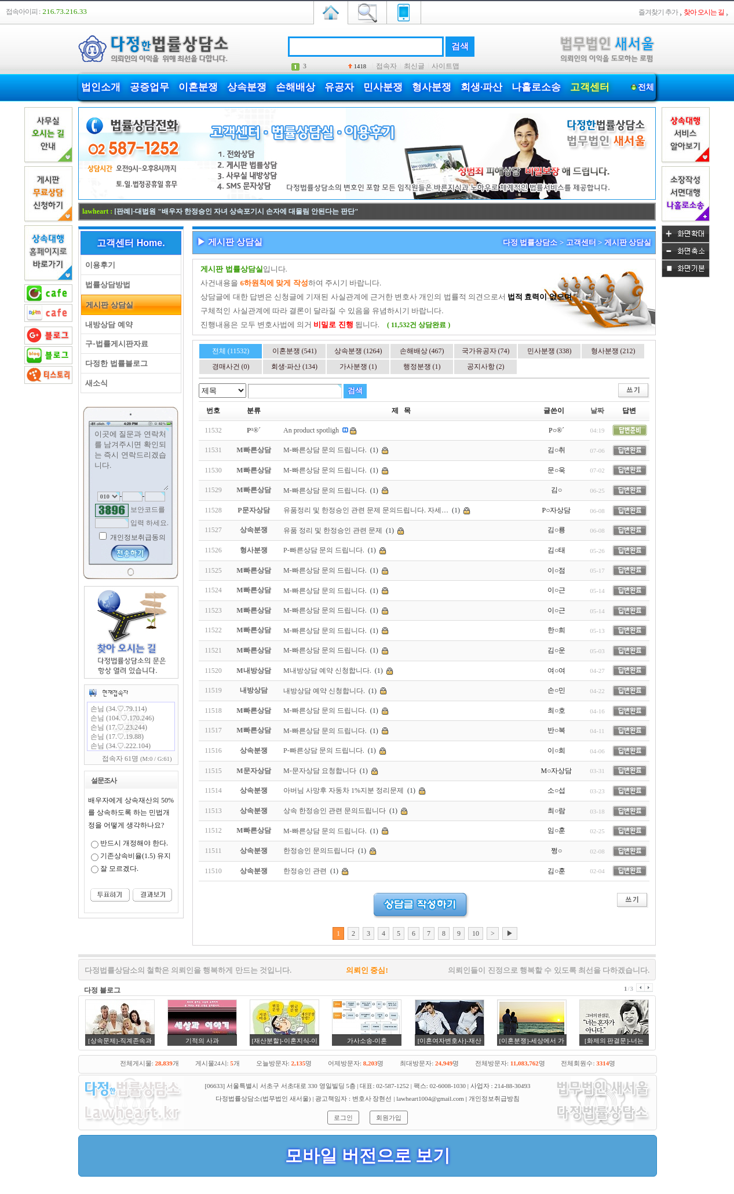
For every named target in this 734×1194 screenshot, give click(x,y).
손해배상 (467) (422, 351)
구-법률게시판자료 (114, 343)
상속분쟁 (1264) (358, 351)
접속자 (386, 66)
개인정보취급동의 (137, 537)
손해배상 (295, 87)
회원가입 (388, 1117)
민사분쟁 (383, 87)
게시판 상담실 (107, 305)
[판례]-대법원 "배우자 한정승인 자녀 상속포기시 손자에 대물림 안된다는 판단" (236, 211)
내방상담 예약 (107, 324)
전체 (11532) (231, 351)
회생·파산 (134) (294, 366)
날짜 (597, 410)
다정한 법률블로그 (114, 363)
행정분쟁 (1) (422, 366)
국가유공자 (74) (486, 351)
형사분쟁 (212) (613, 351)
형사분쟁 (431, 87)
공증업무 (149, 87)
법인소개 (100, 87)
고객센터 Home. (131, 243)
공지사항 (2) (486, 366)
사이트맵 (445, 66)
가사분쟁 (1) (358, 366)
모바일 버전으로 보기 (367, 1155)
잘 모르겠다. (119, 869)
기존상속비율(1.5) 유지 (135, 856)
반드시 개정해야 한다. (134, 843)
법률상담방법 (105, 284)
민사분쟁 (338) (549, 351)
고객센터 (589, 87)
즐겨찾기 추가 (658, 12)
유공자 (339, 87)
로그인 (343, 1117)
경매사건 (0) (231, 366)
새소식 (94, 383)
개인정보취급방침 (494, 1098)
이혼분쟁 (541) (294, 351)
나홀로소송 (536, 87)
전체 (646, 87)
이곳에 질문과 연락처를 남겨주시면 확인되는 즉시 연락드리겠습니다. (131, 459)
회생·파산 (481, 87)
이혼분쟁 (198, 87)
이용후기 (98, 265)
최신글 (414, 66)
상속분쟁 (246, 87)
